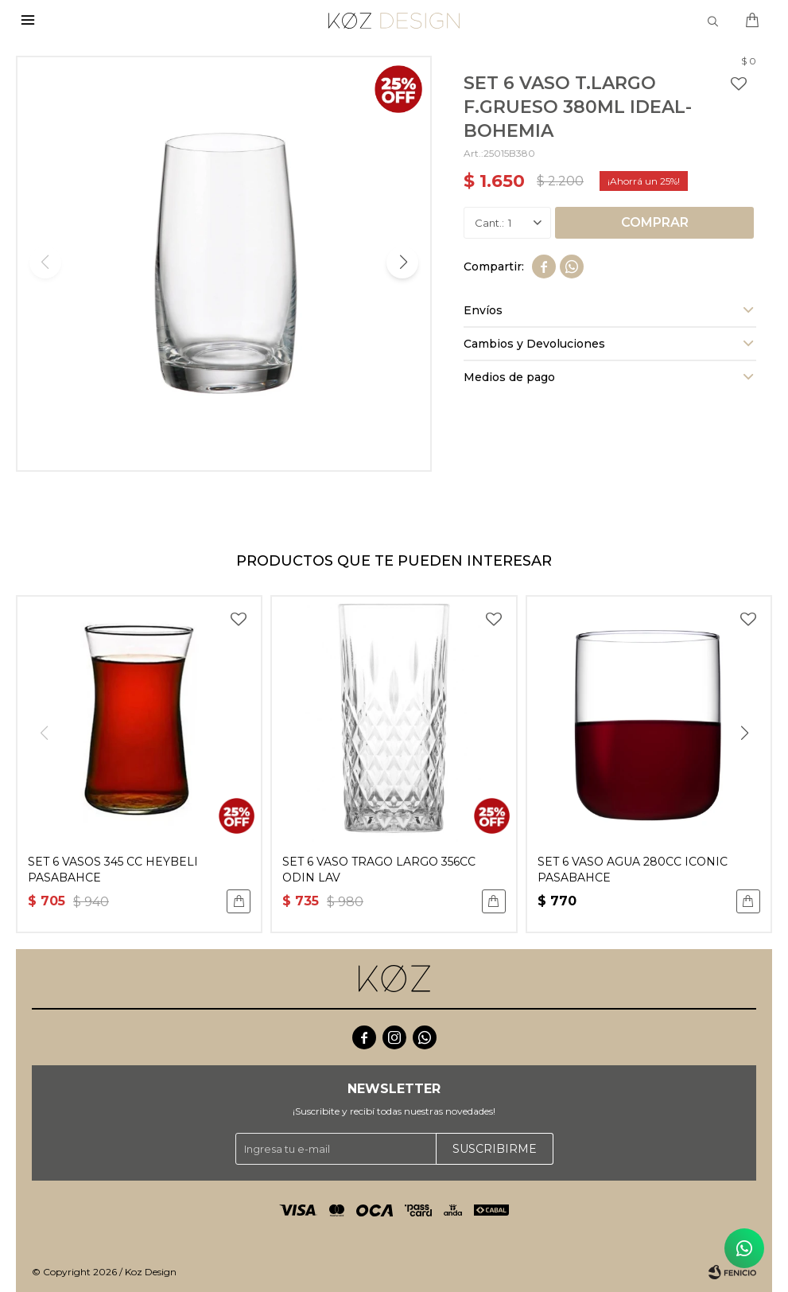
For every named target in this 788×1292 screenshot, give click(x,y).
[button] (402, 262)
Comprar (655, 222)
